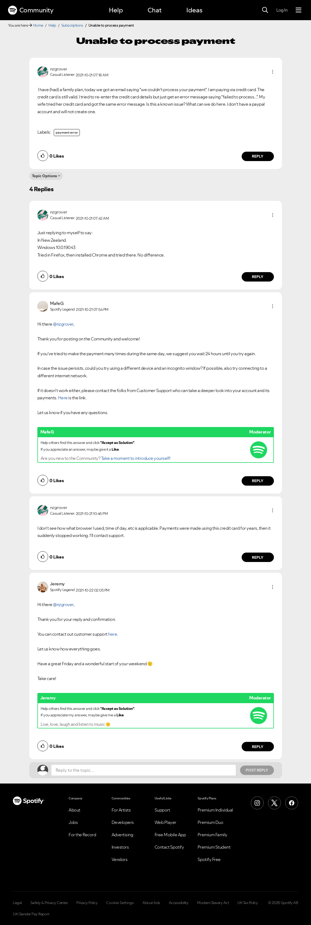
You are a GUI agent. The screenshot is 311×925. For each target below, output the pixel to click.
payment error (67, 132)
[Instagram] (257, 802)
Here (63, 398)
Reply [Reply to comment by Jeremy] (257, 746)
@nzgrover (63, 324)
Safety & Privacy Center (49, 902)
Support (162, 810)
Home (38, 25)
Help (116, 10)
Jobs (73, 822)
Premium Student (214, 847)
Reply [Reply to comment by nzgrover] (257, 156)
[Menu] (298, 10)
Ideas (194, 10)
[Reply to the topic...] (143, 770)
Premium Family (212, 835)
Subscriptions (72, 25)
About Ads (151, 902)
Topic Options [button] (44, 176)
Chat (155, 10)
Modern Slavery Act (213, 902)
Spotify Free (209, 859)
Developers (123, 822)
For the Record (82, 835)
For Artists (121, 810)
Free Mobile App (170, 835)
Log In (281, 10)
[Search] (265, 10)
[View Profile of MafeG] (57, 303)
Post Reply (257, 770)
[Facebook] (291, 802)
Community (30, 10)
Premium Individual (215, 810)
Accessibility (179, 902)
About (74, 810)
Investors (120, 847)
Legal (17, 902)
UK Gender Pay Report (31, 914)
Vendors (120, 859)
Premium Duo (210, 822)
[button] (273, 72)
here (112, 634)
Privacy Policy (87, 902)
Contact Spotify (169, 847)
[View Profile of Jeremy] (57, 584)
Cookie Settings (120, 902)
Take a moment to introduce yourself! (135, 458)
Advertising (122, 835)
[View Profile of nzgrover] (58, 69)
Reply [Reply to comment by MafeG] (257, 480)
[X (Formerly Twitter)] (274, 802)
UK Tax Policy (247, 902)
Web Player (165, 822)
